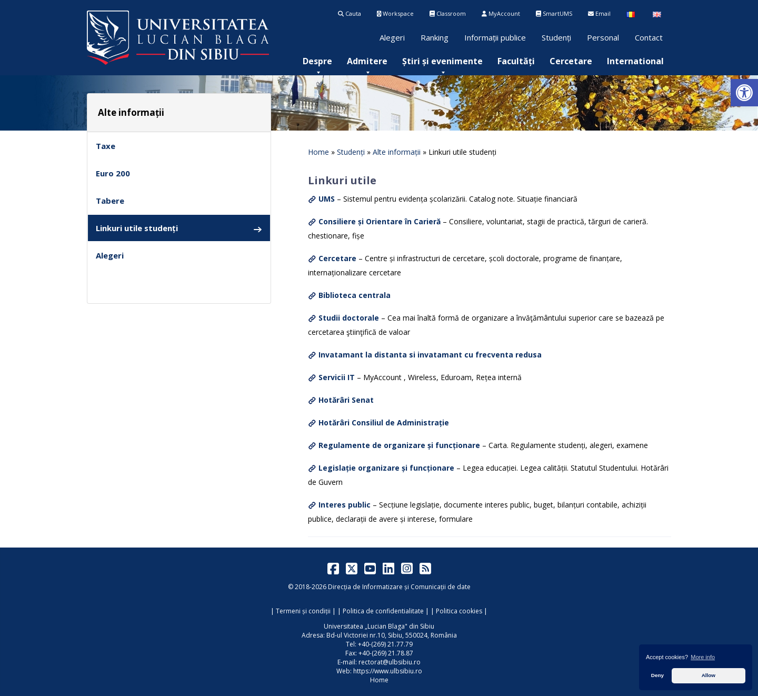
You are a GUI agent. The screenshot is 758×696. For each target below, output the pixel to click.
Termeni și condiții (303, 610)
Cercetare (571, 61)
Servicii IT (336, 377)
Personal (603, 37)
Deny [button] (657, 675)
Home (318, 152)
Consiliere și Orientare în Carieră (379, 221)
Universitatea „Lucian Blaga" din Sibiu (379, 626)
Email (599, 13)
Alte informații (397, 152)
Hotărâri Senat (346, 400)
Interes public (344, 505)
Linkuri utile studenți (179, 228)
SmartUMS (554, 13)
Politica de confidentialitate (383, 610)
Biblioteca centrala (354, 295)
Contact (649, 37)
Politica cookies (459, 610)
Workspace (395, 13)
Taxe (105, 146)
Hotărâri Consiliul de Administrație (383, 422)
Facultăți (516, 61)
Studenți (556, 37)
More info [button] (703, 657)
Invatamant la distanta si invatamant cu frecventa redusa (430, 355)
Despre (317, 61)
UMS (326, 199)
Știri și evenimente (442, 61)
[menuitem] (317, 61)
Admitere (367, 61)
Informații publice (495, 37)
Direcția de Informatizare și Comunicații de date (399, 586)
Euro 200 (113, 173)
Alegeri (392, 37)
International (635, 61)
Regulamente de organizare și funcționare (399, 445)
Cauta (349, 13)
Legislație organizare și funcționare (386, 468)
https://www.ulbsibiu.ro (387, 671)
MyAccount (501, 13)
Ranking (434, 37)
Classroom (448, 13)
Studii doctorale (348, 318)
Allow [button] (708, 675)
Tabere (110, 200)
